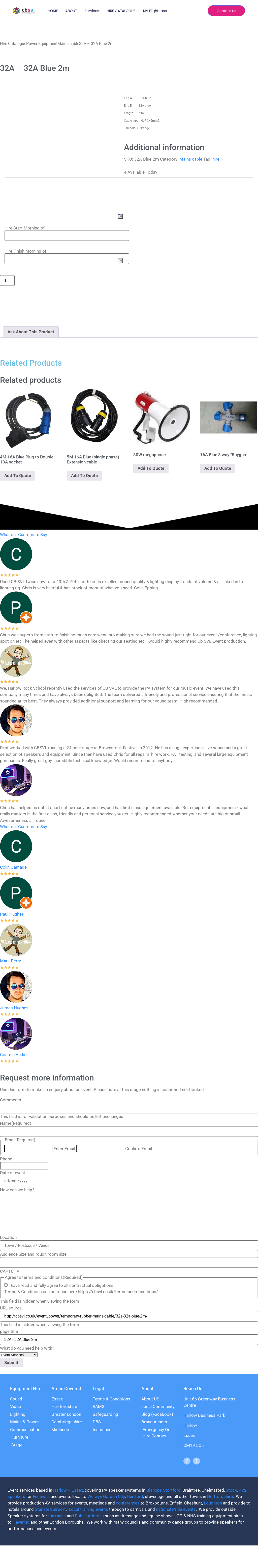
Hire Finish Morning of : (26, 251)
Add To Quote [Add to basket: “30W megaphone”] (151, 468)
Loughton (213, 1510)
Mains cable (68, 43)
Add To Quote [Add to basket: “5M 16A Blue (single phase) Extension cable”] (84, 475)
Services (91, 10)
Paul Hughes (12, 914)
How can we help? (17, 1190)
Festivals (41, 1504)
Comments (10, 1100)
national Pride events (176, 1516)
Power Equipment (41, 43)
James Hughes (14, 1007)
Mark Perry (10, 960)
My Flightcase (155, 10)
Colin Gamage (13, 867)
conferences (128, 1510)
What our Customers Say (23, 534)
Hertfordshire (220, 1504)
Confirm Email (138, 1149)
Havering (21, 1529)
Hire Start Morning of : (26, 228)
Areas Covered (66, 1396)
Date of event (12, 1173)
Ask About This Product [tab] (31, 331)
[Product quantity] (7, 280)
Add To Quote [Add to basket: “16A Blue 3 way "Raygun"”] (217, 468)
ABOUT (71, 10)
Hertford (135, 1504)
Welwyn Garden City (106, 1504)
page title (9, 1339)
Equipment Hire (26, 1396)
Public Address (89, 1523)
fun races (57, 1523)
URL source (11, 1315)
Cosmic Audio (13, 1054)
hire (215, 159)
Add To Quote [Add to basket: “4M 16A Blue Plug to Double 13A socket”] (17, 475)
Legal (98, 1396)
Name (15, 1123)
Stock (231, 1497)
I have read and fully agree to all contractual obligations (61, 1293)
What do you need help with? (27, 1356)
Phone (6, 1159)
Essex (77, 1497)
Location (8, 1245)
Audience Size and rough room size (33, 1262)
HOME (53, 10)
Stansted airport (50, 1516)
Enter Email (64, 1149)
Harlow (60, 1497)
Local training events (88, 1516)
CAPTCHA (9, 1279)
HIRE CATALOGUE (121, 10)
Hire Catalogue (13, 43)
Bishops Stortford (163, 1497)
